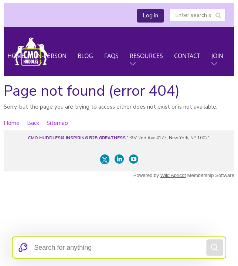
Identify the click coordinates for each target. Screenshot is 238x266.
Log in (150, 15)
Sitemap (57, 123)
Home (12, 123)
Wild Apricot (173, 175)
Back (33, 123)
